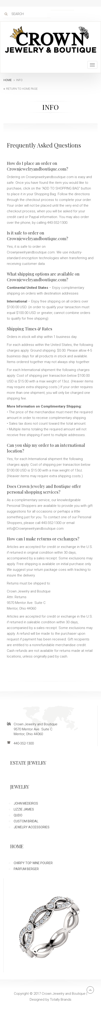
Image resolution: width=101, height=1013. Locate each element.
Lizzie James (24, 809)
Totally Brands (60, 999)
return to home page (22, 88)
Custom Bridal (26, 821)
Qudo (18, 815)
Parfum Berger (26, 869)
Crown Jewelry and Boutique (63, 994)
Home (7, 80)
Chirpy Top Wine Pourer (33, 863)
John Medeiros (26, 803)
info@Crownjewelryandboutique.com (35, 528)
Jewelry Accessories (31, 827)
